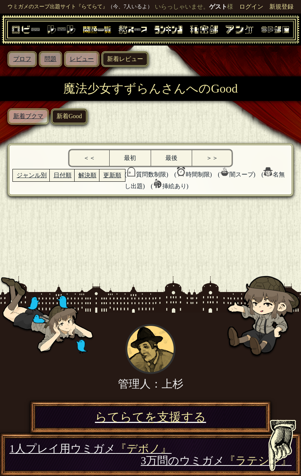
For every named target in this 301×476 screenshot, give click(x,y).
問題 (50, 59)
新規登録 (281, 6)
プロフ (22, 59)
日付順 (62, 175)
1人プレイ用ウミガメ (90, 449)
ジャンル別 (32, 175)
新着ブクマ (28, 116)
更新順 (112, 175)
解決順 (87, 175)
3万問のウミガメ (216, 461)
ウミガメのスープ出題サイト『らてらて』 (58, 6)
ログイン (251, 6)
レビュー (82, 59)
